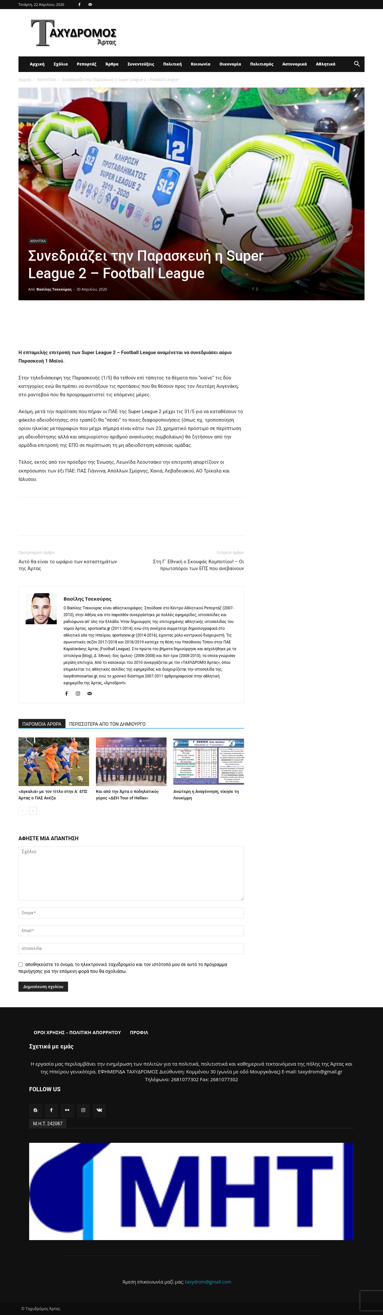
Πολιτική (172, 64)
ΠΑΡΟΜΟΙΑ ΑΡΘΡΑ (42, 724)
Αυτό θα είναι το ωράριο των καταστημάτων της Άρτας (67, 565)
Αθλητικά (325, 64)
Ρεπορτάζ (86, 64)
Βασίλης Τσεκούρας (54, 289)
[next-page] (33, 811)
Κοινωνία (200, 64)
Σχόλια (60, 64)
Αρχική (37, 64)
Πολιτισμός (261, 64)
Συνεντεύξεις (141, 64)
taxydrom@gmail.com (208, 1282)
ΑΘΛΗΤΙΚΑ (46, 79)
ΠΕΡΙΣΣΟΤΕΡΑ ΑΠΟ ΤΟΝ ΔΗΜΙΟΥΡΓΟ (107, 724)
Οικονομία (230, 64)
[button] (357, 65)
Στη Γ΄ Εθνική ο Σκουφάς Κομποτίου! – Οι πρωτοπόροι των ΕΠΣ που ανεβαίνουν (198, 565)
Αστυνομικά (295, 64)
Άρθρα (112, 64)
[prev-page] (22, 811)
